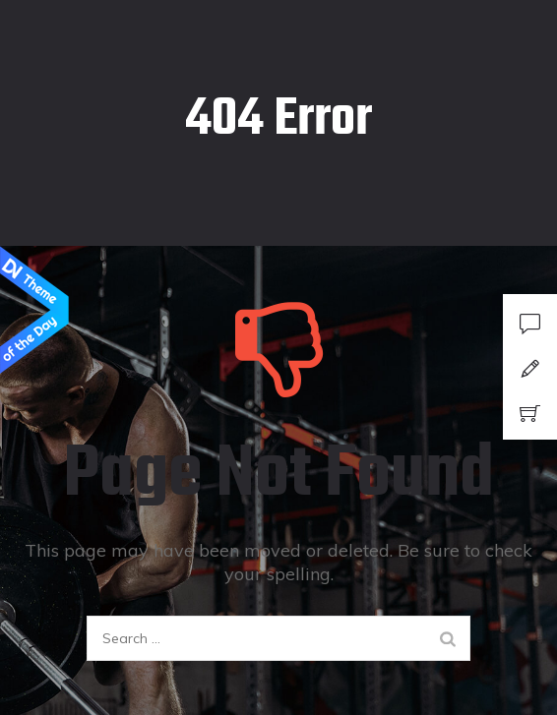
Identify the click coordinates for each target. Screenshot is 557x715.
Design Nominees (34, 311)
